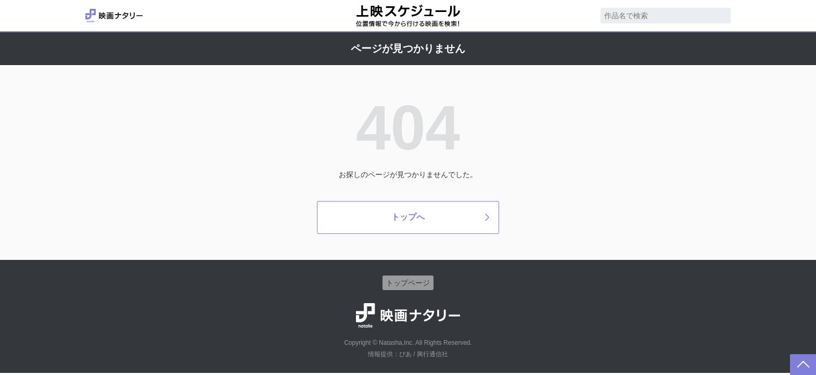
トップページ (408, 283)
